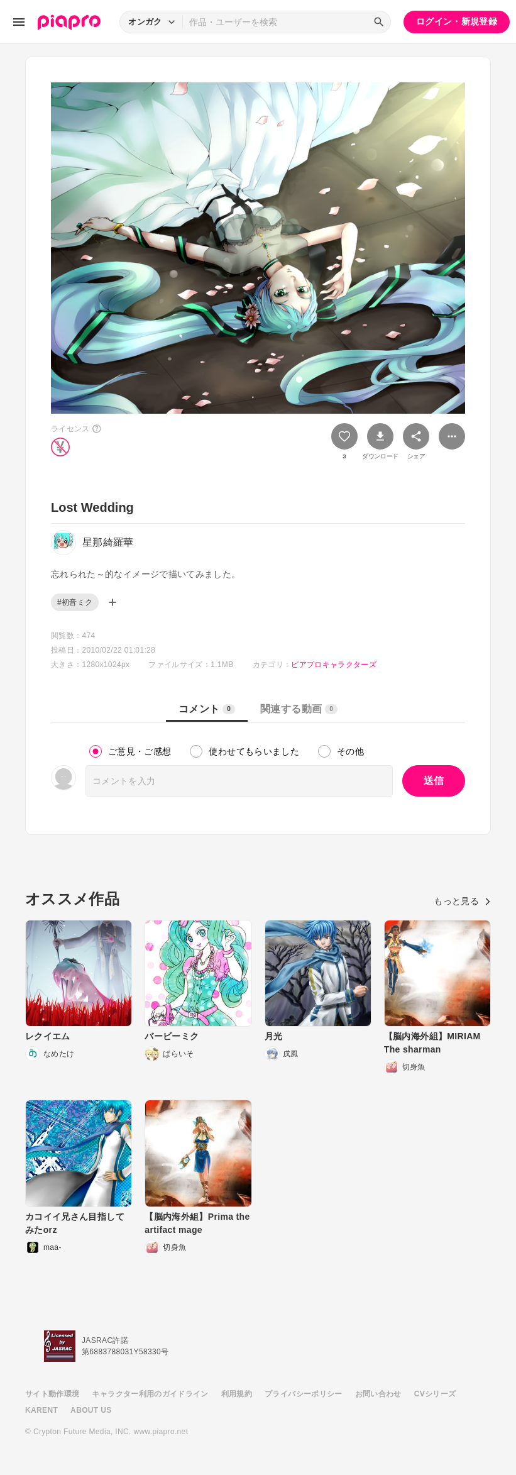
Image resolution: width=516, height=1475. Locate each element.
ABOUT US (90, 1410)
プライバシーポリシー (304, 1393)
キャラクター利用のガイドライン (150, 1393)
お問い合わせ (378, 1393)
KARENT (41, 1410)
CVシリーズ (435, 1393)
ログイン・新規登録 (456, 21)
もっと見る (462, 901)
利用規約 (236, 1393)
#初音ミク (74, 602)
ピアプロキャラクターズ (333, 664)
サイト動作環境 (52, 1393)
